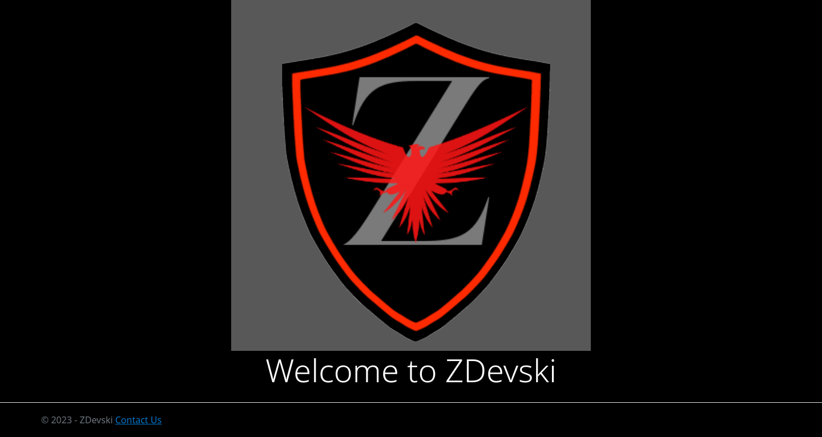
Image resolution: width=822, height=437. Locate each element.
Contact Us (138, 420)
